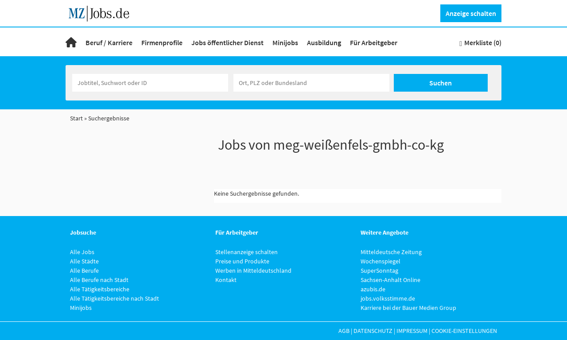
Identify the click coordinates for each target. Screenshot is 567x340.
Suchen (440, 82)
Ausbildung (324, 42)
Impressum (411, 331)
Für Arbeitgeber (373, 42)
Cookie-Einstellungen (464, 331)
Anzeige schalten (471, 13)
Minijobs (285, 42)
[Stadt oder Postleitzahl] (311, 83)
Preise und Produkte (242, 261)
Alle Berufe (84, 270)
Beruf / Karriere (108, 42)
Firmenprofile (162, 42)
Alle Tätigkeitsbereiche (99, 289)
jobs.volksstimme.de (388, 298)
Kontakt (226, 280)
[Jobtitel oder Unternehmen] (150, 83)
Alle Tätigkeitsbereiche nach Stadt (114, 298)
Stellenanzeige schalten (246, 252)
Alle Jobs (82, 252)
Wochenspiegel (380, 261)
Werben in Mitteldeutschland (253, 270)
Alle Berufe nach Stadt (99, 280)
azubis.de (373, 289)
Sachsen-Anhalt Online (390, 280)
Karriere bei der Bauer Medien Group (408, 308)
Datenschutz (372, 331)
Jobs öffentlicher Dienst (227, 42)
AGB (344, 331)
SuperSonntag (379, 270)
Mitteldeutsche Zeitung (391, 252)
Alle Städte (84, 261)
